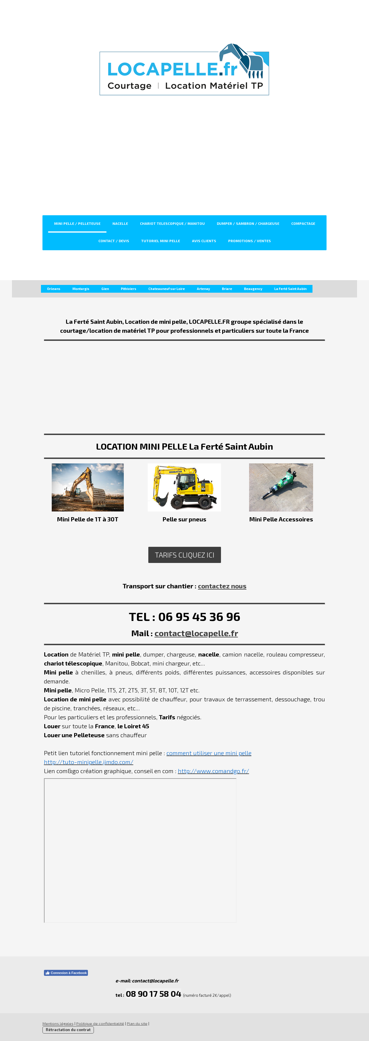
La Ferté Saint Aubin (290, 289)
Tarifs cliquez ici (184, 554)
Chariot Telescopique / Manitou (172, 223)
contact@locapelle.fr (196, 633)
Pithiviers (128, 289)
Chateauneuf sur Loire (166, 289)
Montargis (80, 289)
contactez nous (222, 586)
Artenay (203, 289)
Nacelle (120, 223)
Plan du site (135, 1023)
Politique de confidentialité (99, 1023)
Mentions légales (56, 1023)
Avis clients (204, 241)
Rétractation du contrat (66, 1029)
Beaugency (253, 289)
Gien (105, 289)
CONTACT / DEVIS (113, 241)
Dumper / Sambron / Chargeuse (248, 223)
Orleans (53, 289)
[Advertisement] (184, 170)
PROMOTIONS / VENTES (249, 241)
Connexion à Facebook (64, 972)
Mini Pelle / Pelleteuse (77, 223)
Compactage (303, 223)
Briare (227, 289)
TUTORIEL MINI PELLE (160, 241)
